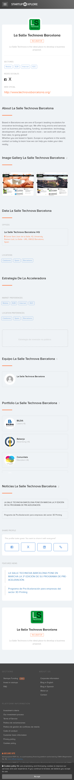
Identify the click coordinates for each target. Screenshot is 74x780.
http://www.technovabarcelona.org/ (27, 92)
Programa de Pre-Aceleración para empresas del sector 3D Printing (33, 515)
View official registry (15, 759)
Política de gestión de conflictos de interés (21, 727)
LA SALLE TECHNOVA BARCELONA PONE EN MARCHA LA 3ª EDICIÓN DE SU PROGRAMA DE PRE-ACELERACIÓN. (37, 576)
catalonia (7, 260)
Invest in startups (10, 682)
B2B (16, 67)
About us (44, 691)
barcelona (27, 260)
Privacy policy (9, 739)
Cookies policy (9, 743)
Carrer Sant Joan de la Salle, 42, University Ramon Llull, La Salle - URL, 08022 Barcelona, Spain (24, 239)
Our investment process (13, 715)
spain (17, 260)
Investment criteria (11, 710)
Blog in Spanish (47, 687)
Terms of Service (10, 719)
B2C (34, 67)
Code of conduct (10, 731)
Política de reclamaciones (14, 723)
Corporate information (49, 678)
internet (25, 67)
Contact (43, 695)
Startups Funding (14, 678)
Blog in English (46, 682)
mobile (8, 67)
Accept (37, 776)
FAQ (5, 687)
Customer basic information (15, 735)
